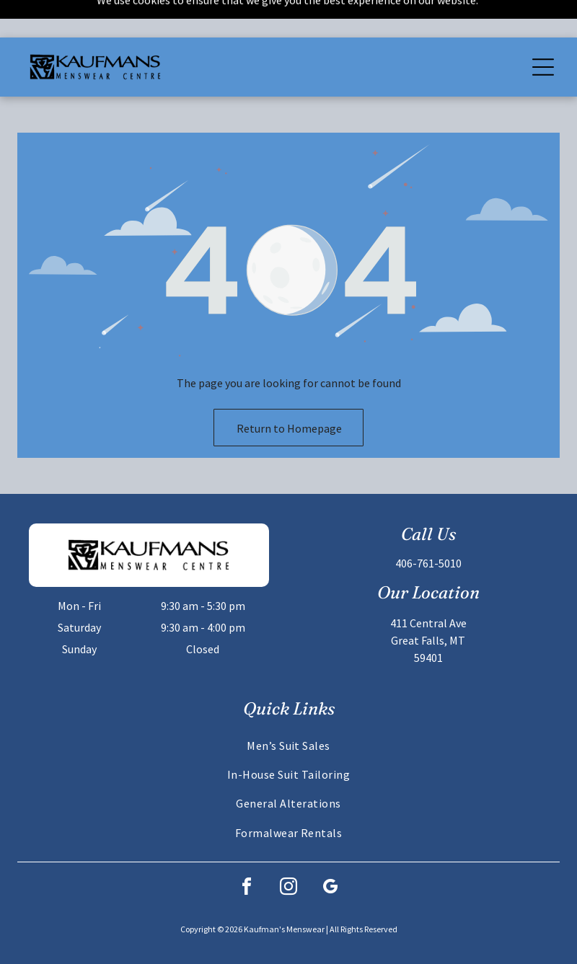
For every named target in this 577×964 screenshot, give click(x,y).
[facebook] (247, 851)
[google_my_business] (330, 851)
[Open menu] (543, 29)
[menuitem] (288, 707)
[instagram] (288, 851)
